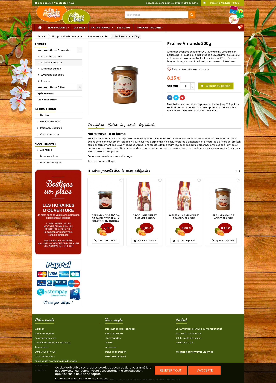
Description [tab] (96, 126)
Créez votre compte (186, 2)
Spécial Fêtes (45, 93)
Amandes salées (51, 68)
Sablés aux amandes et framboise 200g (183, 217)
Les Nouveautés (47, 99)
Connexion (164, 2)
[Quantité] (185, 85)
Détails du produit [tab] (121, 126)
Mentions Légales (50, 121)
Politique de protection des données (56, 361)
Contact (181, 321)
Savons (45, 81)
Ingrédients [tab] (147, 126)
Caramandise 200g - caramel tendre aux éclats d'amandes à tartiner (106, 220)
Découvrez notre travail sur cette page (110, 156)
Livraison (45, 115)
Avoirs (108, 342)
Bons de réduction (115, 351)
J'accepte (204, 370)
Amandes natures (51, 56)
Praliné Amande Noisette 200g (223, 217)
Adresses (110, 347)
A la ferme (46, 150)
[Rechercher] (160, 14)
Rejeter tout (171, 370)
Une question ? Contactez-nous (56, 2)
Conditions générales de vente (52, 342)
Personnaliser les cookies (93, 378)
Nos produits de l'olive (50, 87)
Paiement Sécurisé (51, 128)
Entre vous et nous (45, 351)
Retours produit (114, 333)
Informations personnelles (120, 328)
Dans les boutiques (51, 162)
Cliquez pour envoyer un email (194, 351)
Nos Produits (57, 27)
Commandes (113, 338)
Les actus (123, 27)
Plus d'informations (66, 378)
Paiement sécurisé (45, 338)
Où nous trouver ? (150, 27)
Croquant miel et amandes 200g (145, 217)
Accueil (41, 44)
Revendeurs (42, 347)
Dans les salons (49, 156)
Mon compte (114, 321)
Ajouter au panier (215, 86)
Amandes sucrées (51, 62)
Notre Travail (101, 27)
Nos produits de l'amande (53, 50)
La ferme (79, 27)
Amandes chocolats (52, 75)
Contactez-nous (49, 134)
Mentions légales (44, 333)
